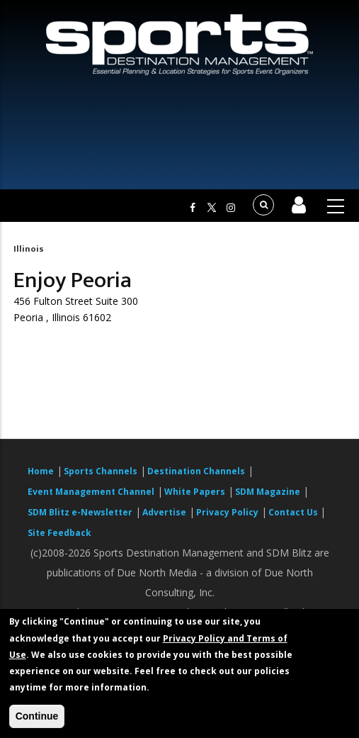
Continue (37, 716)
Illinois (28, 249)
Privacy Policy (227, 512)
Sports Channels (100, 471)
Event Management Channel (91, 492)
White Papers (194, 492)
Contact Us (294, 512)
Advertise (164, 512)
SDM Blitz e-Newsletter (80, 512)
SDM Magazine (267, 492)
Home (41, 471)
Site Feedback (59, 533)
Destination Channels (196, 471)
